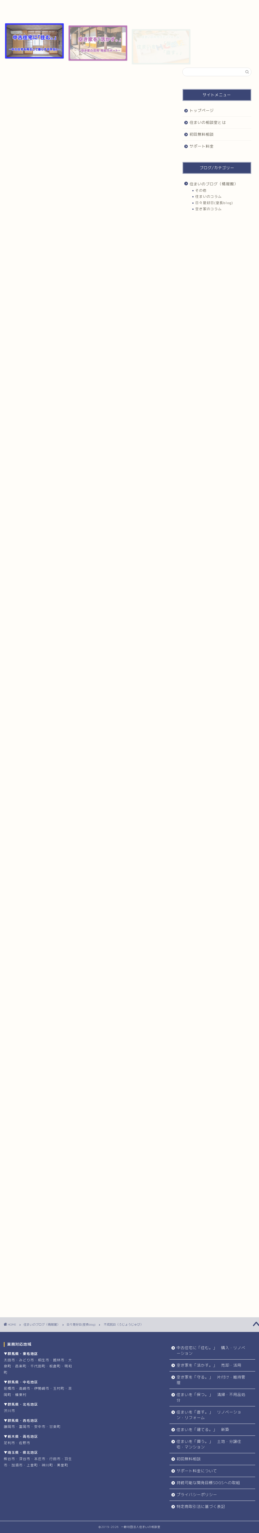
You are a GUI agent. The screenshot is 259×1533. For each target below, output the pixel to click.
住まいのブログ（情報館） (213, 184)
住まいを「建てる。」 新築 (203, 1429)
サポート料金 (184, 6)
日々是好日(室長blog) (31, 78)
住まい (24, 1046)
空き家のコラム (208, 208)
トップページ (31, 6)
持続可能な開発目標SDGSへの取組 (208, 1482)
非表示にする (97, 214)
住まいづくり (45, 1046)
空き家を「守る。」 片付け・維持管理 (211, 1379)
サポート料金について (197, 1470)
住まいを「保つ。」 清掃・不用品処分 (211, 1397)
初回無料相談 (133, 6)
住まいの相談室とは (82, 8)
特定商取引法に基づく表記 (201, 1506)
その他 (201, 190)
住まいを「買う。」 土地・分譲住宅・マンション (209, 1444)
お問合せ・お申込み (88, 1148)
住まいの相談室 (70, 1046)
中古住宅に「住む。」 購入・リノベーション (211, 1350)
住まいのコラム (208, 196)
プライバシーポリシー (197, 1494)
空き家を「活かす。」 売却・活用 (209, 1365)
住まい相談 (94, 1046)
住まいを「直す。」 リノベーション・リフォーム (209, 1414)
